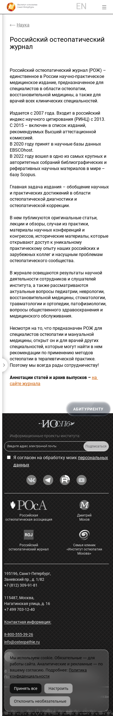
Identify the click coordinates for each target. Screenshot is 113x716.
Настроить (58, 688)
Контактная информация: (27, 622)
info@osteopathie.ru (22, 642)
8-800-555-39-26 (18, 634)
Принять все (25, 688)
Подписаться (96, 446)
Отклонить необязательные (40, 701)
